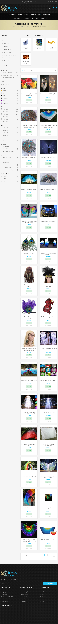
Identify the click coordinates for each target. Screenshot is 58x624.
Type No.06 (9, 121)
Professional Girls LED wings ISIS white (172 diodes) (48, 476)
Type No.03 (9, 114)
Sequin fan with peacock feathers (48, 189)
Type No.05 (9, 119)
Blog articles (23, 596)
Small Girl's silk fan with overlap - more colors (29, 190)
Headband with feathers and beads (29, 285)
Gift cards (6, 43)
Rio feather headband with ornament (48, 285)
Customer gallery (24, 592)
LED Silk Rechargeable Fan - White (48, 348)
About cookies (5, 601)
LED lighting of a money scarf (48, 221)
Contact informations (26, 599)
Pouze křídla (9, 146)
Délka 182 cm (9, 130)
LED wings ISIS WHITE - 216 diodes (48, 413)
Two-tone (9, 98)
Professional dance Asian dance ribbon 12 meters (29, 221)
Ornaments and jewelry (10, 55)
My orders (42, 592)
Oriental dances (8, 52)
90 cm (9, 181)
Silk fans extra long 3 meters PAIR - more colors (29, 94)
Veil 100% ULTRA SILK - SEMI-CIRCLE (48, 540)
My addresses (43, 596)
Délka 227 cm (9, 133)
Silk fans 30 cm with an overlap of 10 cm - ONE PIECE (48, 126)
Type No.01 (9, 109)
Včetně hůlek (9, 149)
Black (9, 95)
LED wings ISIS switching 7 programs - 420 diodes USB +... (29, 413)
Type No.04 (9, 116)
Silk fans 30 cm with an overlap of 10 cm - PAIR (48, 381)
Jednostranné (9, 162)
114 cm (9, 176)
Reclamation (4, 594)
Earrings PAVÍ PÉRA (29, 253)
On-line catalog (24, 594)
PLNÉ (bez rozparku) (9, 170)
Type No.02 (9, 111)
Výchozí (43, 70)
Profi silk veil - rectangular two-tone (29, 445)
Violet (9, 100)
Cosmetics (7, 60)
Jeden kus (9, 160)
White (9, 93)
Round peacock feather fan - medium (29, 158)
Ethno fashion (7, 49)
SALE (5, 41)
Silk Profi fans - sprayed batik (48, 317)
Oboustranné (9, 165)
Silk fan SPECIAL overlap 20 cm (29, 380)
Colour (9, 90)
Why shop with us (25, 601)
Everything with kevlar (25, 62)
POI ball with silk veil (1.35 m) (29, 508)
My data (42, 594)
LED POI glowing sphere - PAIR (48, 508)
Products (4, 36)
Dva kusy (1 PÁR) (9, 157)
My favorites (43, 599)
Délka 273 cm (9, 135)
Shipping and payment (7, 592)
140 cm (9, 178)
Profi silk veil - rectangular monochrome (48, 445)
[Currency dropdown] (49, 1)
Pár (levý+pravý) (9, 167)
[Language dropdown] (54, 1)
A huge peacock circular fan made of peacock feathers (29, 126)
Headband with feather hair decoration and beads (29, 349)
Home (6, 46)
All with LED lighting (9, 72)
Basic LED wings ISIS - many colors (48, 158)
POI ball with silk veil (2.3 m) (29, 476)
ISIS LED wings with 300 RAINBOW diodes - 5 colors (29, 540)
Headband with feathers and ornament (29, 317)
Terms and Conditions (7, 596)
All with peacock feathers (9, 75)
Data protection (5, 599)
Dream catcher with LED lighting (48, 93)
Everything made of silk (9, 77)
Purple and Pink (9, 103)
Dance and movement (10, 58)
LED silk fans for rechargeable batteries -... (48, 253)
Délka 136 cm (9, 128)
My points (42, 601)
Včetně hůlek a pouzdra (9, 151)
